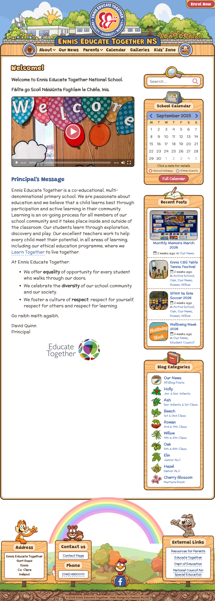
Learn (17, 252)
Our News (69, 50)
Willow (186, 285)
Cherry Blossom (174, 479)
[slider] (70, 163)
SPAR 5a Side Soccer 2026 (181, 295)
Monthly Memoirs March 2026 (173, 245)
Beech (174, 412)
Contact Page (73, 555)
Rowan (175, 285)
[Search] (195, 80)
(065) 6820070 (73, 574)
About (45, 50)
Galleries (140, 50)
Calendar (116, 50)
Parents (91, 50)
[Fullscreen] (129, 162)
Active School (183, 276)
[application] (73, 131)
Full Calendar (173, 178)
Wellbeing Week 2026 (183, 326)
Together (35, 252)
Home (29, 49)
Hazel (174, 468)
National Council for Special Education (188, 572)
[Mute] (123, 162)
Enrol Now (201, 4)
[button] (72, 131)
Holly (174, 390)
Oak (173, 280)
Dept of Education (188, 564)
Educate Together (188, 557)
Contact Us (185, 49)
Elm (174, 457)
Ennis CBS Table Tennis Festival (184, 264)
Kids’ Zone (165, 50)
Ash (174, 401)
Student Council (182, 342)
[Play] (17, 162)
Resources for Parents (188, 551)
